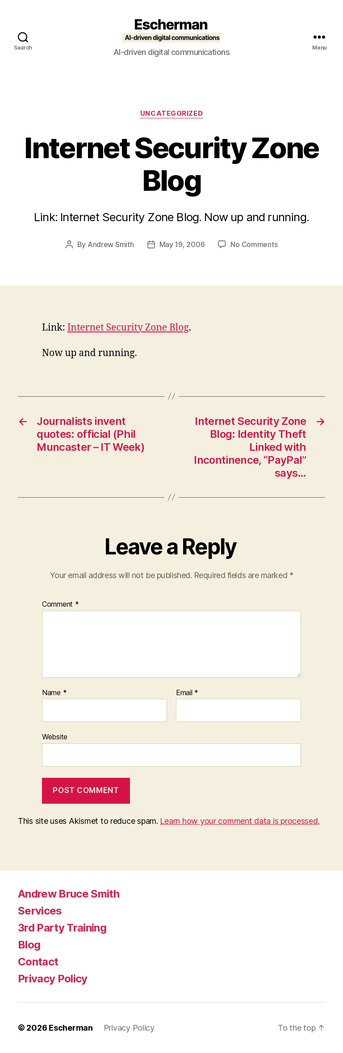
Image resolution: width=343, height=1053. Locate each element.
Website (54, 736)
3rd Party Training (62, 927)
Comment (60, 604)
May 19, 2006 (182, 244)
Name (54, 693)
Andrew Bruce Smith (68, 893)
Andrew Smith (111, 244)
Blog (29, 944)
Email (187, 693)
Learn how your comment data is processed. (239, 821)
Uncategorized (171, 113)
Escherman (71, 1027)
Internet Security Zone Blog (128, 328)
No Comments (253, 244)
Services (40, 910)
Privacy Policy (53, 978)
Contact (38, 961)
